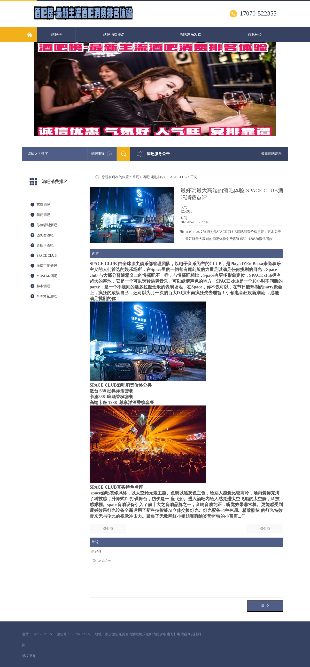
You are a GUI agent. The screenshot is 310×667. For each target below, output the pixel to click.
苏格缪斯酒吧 (47, 225)
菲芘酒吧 (43, 215)
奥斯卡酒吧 (45, 245)
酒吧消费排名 (114, 35)
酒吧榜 (56, 35)
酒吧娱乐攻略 (190, 35)
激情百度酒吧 (47, 266)
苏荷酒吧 (43, 204)
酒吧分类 (254, 35)
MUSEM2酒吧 (47, 276)
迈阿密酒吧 (45, 235)
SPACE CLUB (47, 255)
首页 (135, 177)
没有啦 (108, 528)
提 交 (265, 606)
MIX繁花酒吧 (47, 296)
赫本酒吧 (43, 286)
